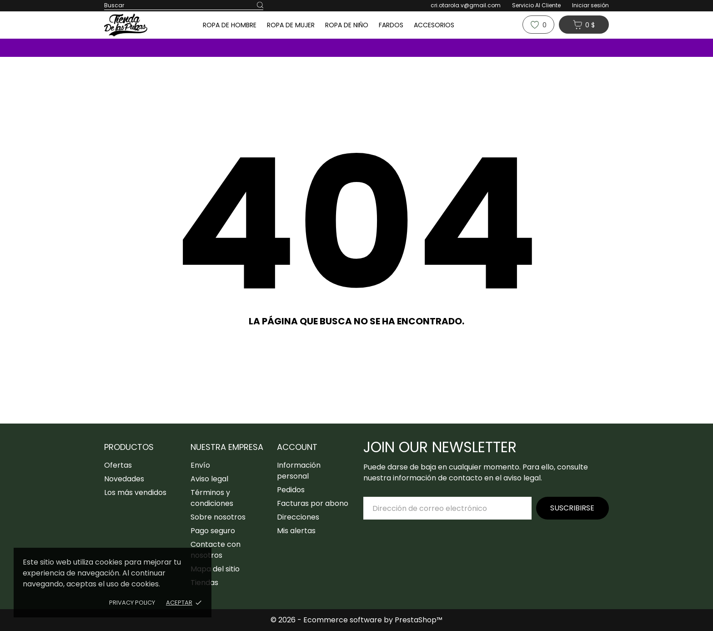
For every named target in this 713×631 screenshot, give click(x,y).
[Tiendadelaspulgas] (140, 25)
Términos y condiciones (212, 498)
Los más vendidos (135, 492)
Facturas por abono (312, 503)
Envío (200, 465)
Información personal (299, 470)
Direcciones (298, 517)
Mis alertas (296, 530)
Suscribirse (572, 508)
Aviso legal (209, 479)
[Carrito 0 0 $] (584, 24)
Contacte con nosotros (216, 549)
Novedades (124, 479)
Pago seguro (213, 530)
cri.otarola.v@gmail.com (466, 5)
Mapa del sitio (215, 569)
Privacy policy (132, 602)
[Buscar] (260, 5)
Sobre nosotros (218, 517)
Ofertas (118, 465)
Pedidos (291, 490)
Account (297, 447)
